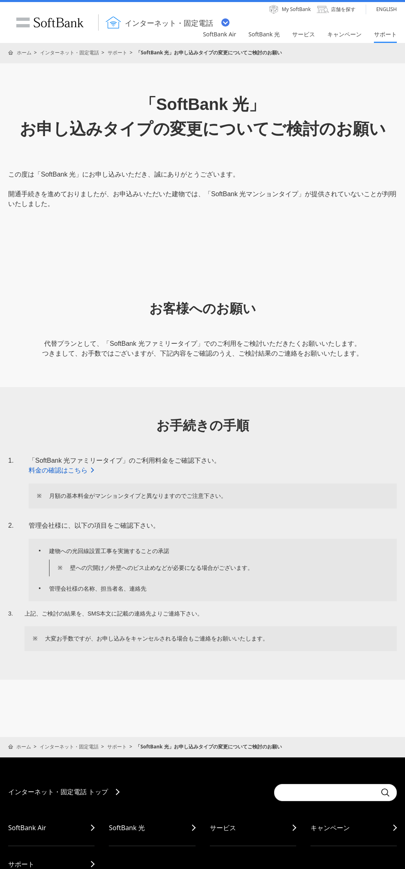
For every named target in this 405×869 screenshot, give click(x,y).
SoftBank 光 (127, 827)
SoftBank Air (27, 827)
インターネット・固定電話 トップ (58, 791)
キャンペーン (330, 827)
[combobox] (325, 792)
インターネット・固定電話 (69, 52)
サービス (223, 827)
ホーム (24, 52)
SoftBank (50, 22)
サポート (117, 52)
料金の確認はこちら (62, 470)
